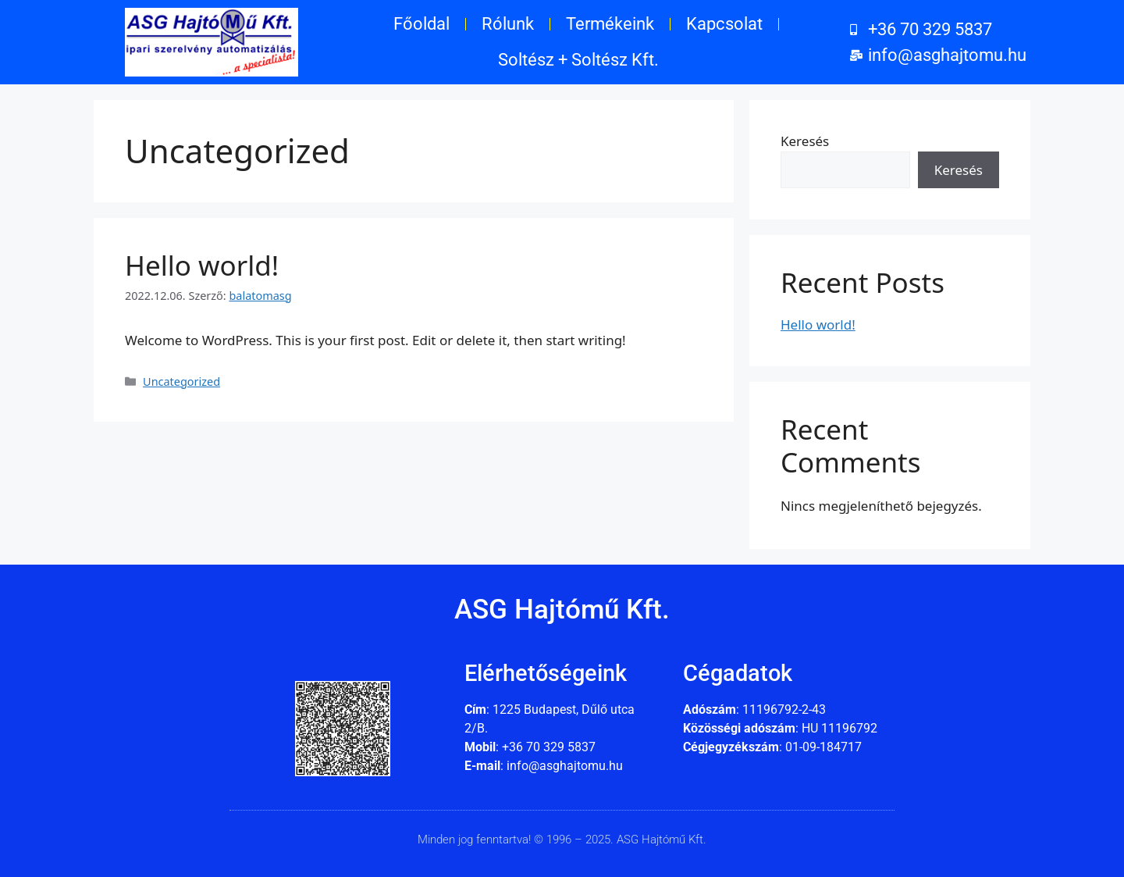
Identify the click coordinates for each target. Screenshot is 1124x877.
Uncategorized (181, 381)
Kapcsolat (724, 24)
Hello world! (202, 265)
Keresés (805, 141)
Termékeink (610, 24)
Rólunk (508, 24)
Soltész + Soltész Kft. (578, 60)
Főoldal (421, 24)
